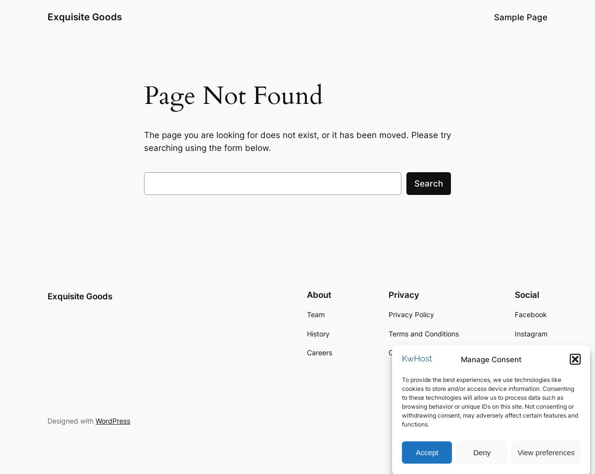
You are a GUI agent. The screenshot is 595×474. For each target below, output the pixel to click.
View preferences (546, 456)
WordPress (113, 421)
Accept (427, 456)
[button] (575, 363)
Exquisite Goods (85, 17)
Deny (482, 456)
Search (428, 184)
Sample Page (520, 17)
